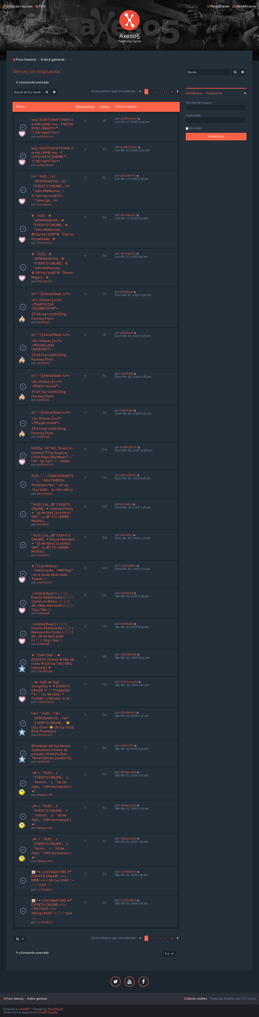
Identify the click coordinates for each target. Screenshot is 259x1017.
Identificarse (194, 93)
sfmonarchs (44, 204)
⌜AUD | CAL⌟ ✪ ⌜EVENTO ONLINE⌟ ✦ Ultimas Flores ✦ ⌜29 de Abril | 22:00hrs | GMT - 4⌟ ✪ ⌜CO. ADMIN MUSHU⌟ (52, 513)
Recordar (195, 128)
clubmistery (44, 582)
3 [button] (155, 91)
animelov (43, 524)
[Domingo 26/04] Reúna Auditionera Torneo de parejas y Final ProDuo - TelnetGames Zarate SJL (51, 752)
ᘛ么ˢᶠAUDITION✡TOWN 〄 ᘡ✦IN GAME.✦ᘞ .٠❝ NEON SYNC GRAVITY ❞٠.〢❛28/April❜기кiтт (52, 126)
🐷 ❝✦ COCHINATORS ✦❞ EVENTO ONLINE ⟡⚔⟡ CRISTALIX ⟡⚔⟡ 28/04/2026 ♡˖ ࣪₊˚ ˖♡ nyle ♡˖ (51, 909)
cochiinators (45, 889)
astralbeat (43, 322)
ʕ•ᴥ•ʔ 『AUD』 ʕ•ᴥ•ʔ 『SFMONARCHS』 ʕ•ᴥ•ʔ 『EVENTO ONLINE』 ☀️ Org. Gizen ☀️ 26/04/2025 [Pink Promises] (52, 722)
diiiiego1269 (45, 794)
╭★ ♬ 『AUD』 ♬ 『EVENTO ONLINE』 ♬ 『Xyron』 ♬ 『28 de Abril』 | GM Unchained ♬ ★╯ (51, 848)
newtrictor (43, 761)
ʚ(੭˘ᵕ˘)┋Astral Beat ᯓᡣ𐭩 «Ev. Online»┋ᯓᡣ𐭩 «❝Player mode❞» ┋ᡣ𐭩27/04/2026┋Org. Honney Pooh (50, 422)
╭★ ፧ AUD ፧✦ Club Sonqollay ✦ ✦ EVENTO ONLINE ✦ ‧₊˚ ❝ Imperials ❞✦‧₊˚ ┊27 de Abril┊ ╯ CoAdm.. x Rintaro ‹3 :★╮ (51, 690)
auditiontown (45, 136)
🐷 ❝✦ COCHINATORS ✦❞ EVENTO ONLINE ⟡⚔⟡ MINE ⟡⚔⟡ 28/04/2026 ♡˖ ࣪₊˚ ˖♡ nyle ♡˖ (52, 878)
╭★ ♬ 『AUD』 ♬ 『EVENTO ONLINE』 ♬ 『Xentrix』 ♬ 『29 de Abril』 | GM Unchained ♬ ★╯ (51, 782)
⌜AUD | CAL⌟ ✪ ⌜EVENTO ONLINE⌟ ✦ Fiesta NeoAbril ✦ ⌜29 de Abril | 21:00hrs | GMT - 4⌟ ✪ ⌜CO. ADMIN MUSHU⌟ (52, 543)
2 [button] (151, 91)
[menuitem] (40, 6)
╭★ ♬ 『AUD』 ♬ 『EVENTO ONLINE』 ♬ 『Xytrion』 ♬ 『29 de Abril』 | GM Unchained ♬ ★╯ (51, 815)
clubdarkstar (45, 671)
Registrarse (214, 93)
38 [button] (172, 91)
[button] (140, 92)
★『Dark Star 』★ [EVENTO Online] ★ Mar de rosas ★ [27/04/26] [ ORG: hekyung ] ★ (52, 661)
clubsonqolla (45, 702)
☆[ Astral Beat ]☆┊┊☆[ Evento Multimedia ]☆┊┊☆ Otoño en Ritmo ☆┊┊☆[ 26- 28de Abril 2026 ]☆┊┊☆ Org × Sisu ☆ (52, 601)
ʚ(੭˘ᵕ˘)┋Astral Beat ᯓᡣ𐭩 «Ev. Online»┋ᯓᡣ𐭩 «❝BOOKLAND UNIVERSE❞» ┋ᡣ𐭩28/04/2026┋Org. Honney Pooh (50, 347)
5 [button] (164, 91)
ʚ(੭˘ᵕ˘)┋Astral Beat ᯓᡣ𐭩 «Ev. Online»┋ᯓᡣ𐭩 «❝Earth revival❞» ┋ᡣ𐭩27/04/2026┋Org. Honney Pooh (50, 386)
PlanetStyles (55, 1009)
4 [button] (160, 91)
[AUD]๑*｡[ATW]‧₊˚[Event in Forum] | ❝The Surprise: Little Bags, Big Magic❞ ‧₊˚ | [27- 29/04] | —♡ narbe (52, 454)
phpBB (24, 1009)
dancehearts (45, 493)
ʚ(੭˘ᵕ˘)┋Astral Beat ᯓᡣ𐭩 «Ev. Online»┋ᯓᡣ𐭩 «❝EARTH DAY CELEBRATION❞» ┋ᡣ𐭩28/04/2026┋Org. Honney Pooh (50, 306)
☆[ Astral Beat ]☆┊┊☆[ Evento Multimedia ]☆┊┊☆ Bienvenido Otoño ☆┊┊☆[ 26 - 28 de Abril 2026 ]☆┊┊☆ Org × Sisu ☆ (52, 632)
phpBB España (47, 1012)
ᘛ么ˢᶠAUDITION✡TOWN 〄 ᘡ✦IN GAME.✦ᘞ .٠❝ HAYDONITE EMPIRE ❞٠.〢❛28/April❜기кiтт (52, 154)
